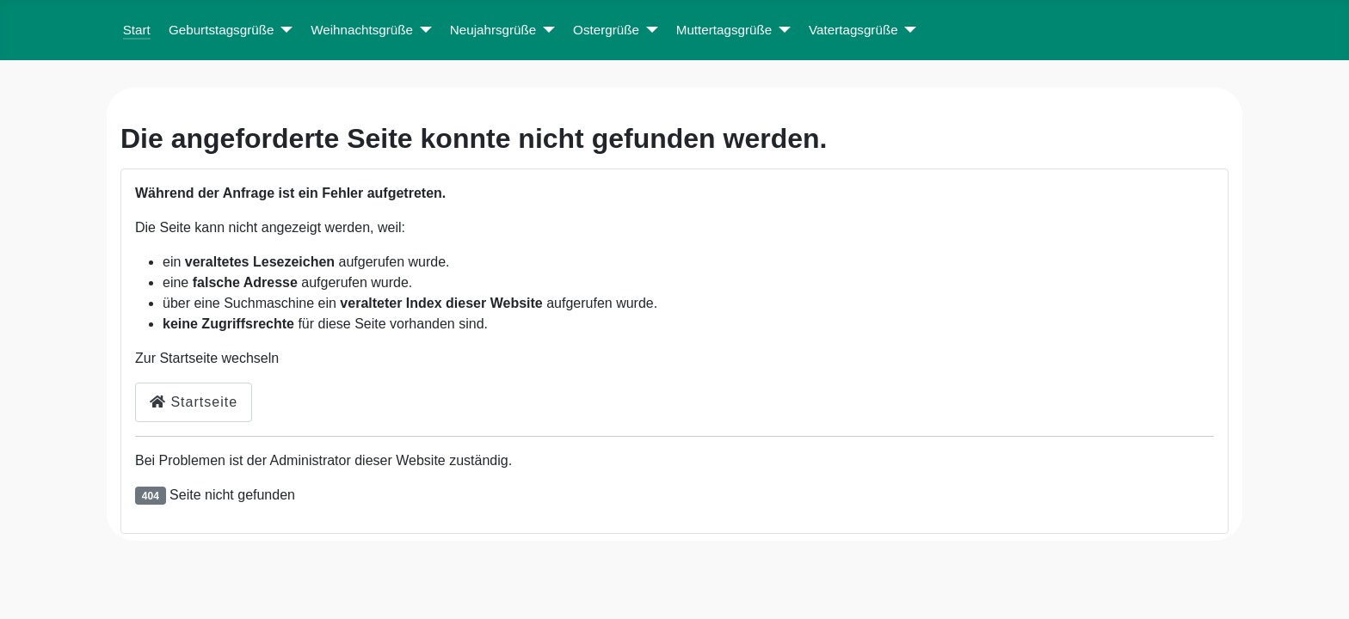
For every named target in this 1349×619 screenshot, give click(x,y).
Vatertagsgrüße (853, 29)
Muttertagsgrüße (724, 29)
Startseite (193, 402)
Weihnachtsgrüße (362, 29)
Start (137, 29)
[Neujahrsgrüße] (545, 30)
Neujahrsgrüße (493, 29)
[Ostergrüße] (648, 30)
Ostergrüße (606, 29)
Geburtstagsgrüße (221, 29)
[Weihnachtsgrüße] (422, 30)
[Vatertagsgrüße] (907, 30)
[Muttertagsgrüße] (781, 30)
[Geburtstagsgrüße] (283, 30)
